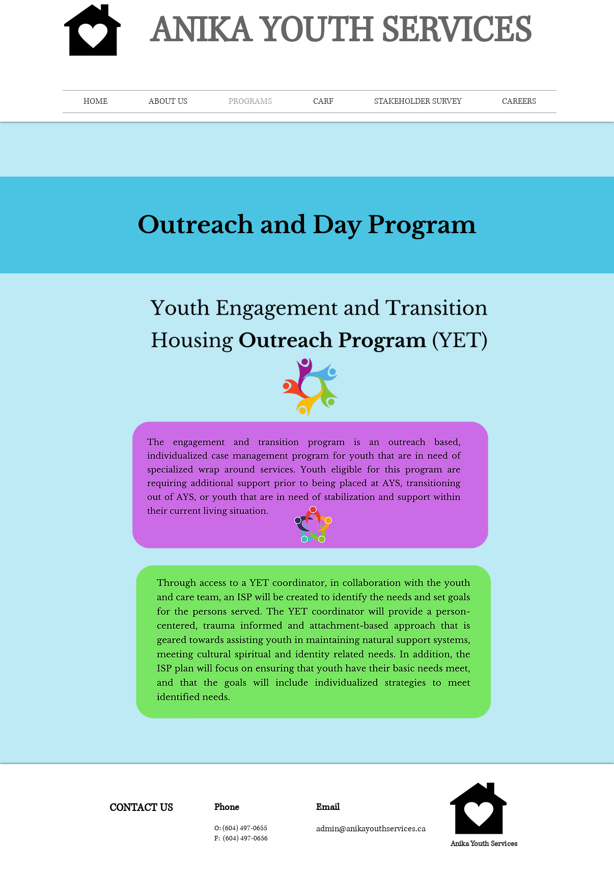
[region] (141, 806)
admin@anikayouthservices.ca (371, 828)
